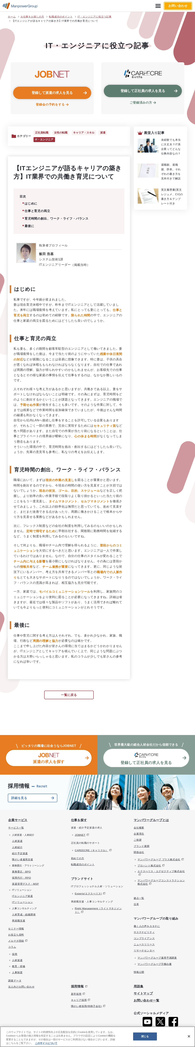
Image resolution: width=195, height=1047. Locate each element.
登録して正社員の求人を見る (143, 91)
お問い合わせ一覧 (146, 1000)
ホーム (12, 16)
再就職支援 (18, 920)
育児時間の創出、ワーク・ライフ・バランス (57, 218)
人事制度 (17, 972)
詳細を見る (19, 798)
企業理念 (139, 834)
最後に (29, 226)
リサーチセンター (144, 950)
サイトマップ (143, 993)
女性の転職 (60, 132)
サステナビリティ (144, 932)
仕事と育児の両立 (37, 211)
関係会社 (139, 852)
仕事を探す (79, 820)
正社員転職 (41, 132)
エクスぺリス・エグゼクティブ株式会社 (161, 871)
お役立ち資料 (16, 935)
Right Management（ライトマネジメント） (98, 910)
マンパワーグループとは (151, 820)
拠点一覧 (139, 898)
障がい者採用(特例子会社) (86, 1006)
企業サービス (17, 820)
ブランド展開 (141, 846)
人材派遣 (17, 841)
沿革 (136, 904)
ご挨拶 (137, 840)
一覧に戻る (69, 695)
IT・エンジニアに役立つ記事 (95, 16)
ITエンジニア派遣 (22, 896)
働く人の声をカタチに (147, 926)
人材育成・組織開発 (24, 914)
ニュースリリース (144, 944)
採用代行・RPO (21, 878)
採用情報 (77, 986)
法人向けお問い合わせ (21, 986)
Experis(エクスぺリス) (88, 894)
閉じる (145, 1036)
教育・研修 (18, 966)
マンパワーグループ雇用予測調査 (157, 958)
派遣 (102, 132)
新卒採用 (76, 994)
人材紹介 (17, 847)
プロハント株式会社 (149, 866)
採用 (14, 954)
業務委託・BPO (21, 872)
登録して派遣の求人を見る (52, 93)
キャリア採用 (79, 1000)
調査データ (14, 980)
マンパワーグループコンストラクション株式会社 (161, 882)
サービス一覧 (16, 828)
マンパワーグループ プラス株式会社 (158, 859)
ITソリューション (22, 902)
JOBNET (80, 835)
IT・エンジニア (44, 139)
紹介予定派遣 (20, 853)
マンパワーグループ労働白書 (154, 964)
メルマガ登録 (16, 941)
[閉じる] (189, 1036)
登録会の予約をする (50, 104)
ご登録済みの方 (141, 102)
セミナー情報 (16, 929)
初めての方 (77, 858)
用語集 (138, 986)
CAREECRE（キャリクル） (91, 850)
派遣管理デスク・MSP (25, 884)
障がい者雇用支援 (22, 859)
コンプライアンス (144, 938)
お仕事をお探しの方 (32, 16)
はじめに (31, 204)
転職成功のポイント (61, 16)
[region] (97, 1036)
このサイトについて (46, 1043)
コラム (12, 947)
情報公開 (139, 972)
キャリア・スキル (83, 132)
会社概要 (139, 828)
